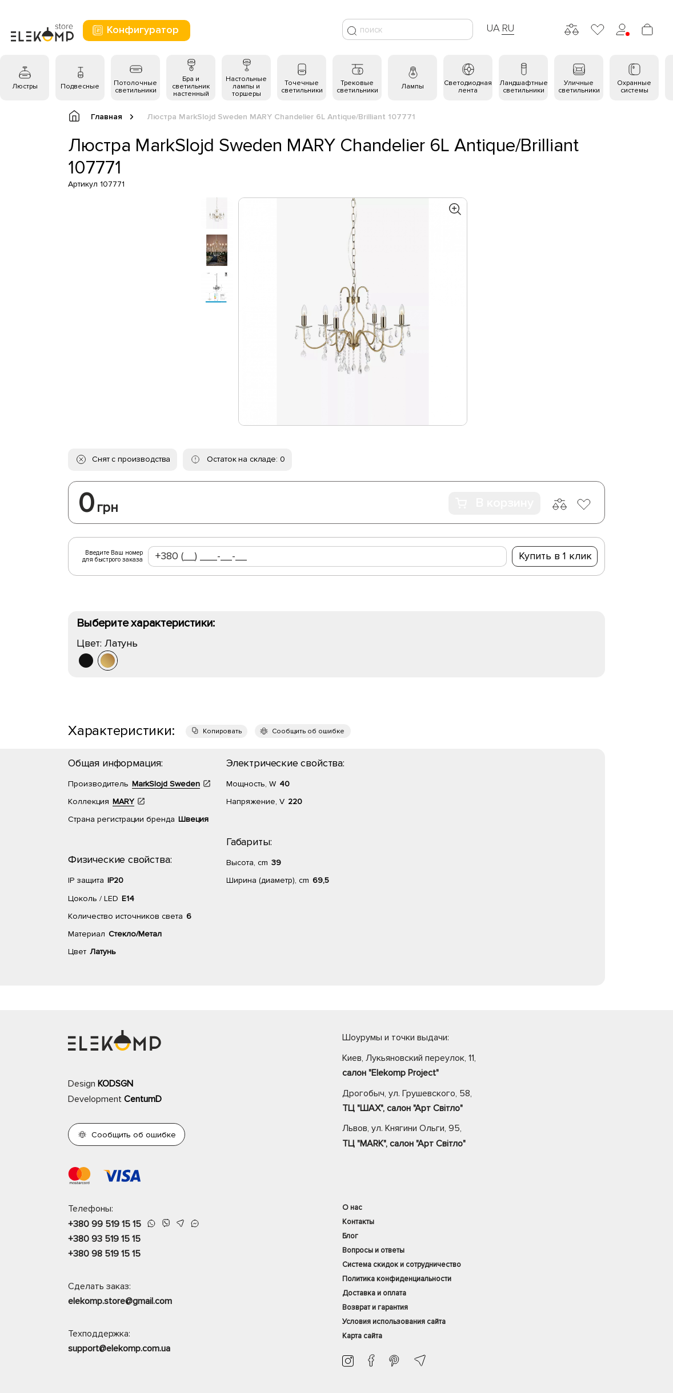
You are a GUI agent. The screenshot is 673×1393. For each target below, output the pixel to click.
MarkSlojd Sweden (166, 784)
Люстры (25, 86)
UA (493, 28)
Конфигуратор (135, 30)
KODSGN (115, 1083)
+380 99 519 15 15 (104, 1224)
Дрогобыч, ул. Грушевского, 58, (473, 1102)
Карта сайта (362, 1335)
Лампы (412, 86)
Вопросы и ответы (373, 1250)
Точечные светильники (302, 87)
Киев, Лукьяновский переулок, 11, (473, 1066)
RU (508, 28)
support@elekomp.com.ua (119, 1348)
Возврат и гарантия (375, 1307)
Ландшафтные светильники (523, 87)
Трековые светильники (357, 87)
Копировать (222, 731)
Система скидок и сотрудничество (401, 1264)
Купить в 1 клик (555, 556)
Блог (350, 1236)
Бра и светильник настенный (191, 86)
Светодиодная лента (468, 87)
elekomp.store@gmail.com (120, 1301)
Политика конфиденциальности (396, 1278)
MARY (123, 801)
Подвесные (80, 86)
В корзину (494, 503)
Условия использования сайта (394, 1321)
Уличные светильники (579, 87)
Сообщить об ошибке (308, 731)
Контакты (358, 1221)
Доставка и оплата (374, 1293)
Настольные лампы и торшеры (246, 86)
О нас (352, 1207)
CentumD (143, 1099)
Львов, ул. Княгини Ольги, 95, (473, 1137)
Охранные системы (634, 87)
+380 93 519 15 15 (104, 1239)
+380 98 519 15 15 (104, 1253)
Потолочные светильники (135, 87)
